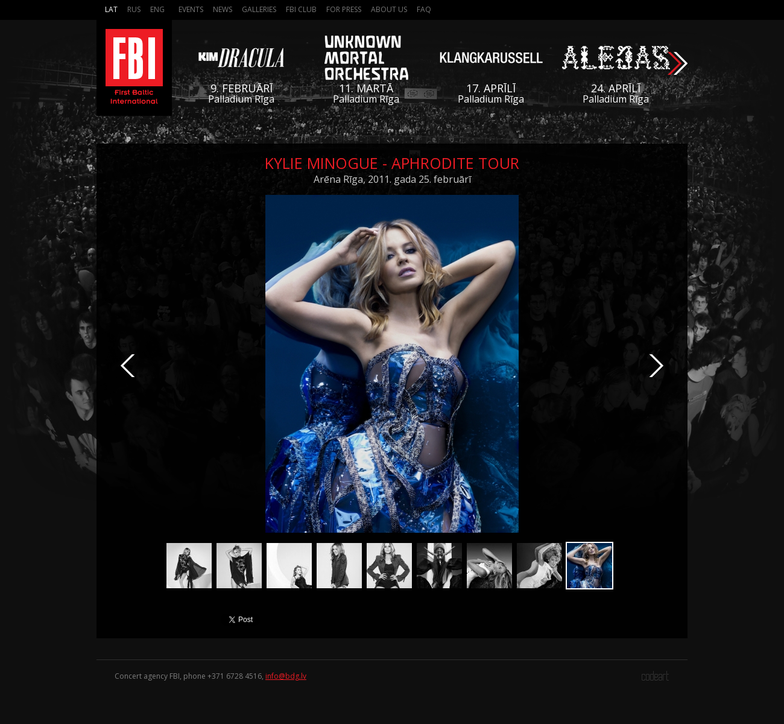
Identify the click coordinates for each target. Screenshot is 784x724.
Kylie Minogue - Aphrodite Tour (392, 163)
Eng (157, 9)
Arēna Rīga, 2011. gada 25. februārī (392, 179)
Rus (134, 9)
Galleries (259, 9)
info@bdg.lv (285, 676)
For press (343, 9)
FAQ (424, 9)
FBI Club (301, 9)
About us (389, 9)
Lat (111, 9)
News (222, 9)
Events (191, 9)
